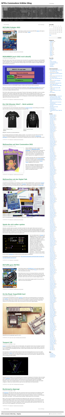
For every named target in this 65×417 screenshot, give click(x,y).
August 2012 (52, 259)
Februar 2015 (52, 224)
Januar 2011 (52, 282)
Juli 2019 (51, 161)
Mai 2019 (51, 163)
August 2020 (52, 145)
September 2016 (52, 201)
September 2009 (52, 301)
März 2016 (51, 208)
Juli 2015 (51, 218)
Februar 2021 (52, 138)
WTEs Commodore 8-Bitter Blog (16, 3)
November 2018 (52, 170)
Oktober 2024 (52, 117)
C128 (10, 337)
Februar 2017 (52, 195)
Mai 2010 (51, 291)
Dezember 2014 (52, 226)
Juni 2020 (51, 148)
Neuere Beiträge (41, 24)
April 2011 (51, 278)
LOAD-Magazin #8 (53, 109)
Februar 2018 (52, 181)
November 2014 (52, 227)
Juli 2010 (51, 289)
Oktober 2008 (52, 314)
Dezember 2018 (52, 169)
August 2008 (52, 316)
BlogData (7, 20)
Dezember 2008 (52, 311)
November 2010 (52, 284)
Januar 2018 (52, 182)
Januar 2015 (52, 225)
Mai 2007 (51, 334)
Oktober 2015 (52, 214)
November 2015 (52, 213)
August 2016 (52, 202)
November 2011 (52, 270)
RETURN (30, 268)
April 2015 (51, 221)
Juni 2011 (51, 276)
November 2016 (52, 199)
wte (14, 29)
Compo (51, 47)
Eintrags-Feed (52, 354)
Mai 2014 (51, 234)
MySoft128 (52, 66)
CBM (51, 45)
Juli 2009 (51, 303)
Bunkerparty (11, 254)
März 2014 (51, 237)
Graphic (51, 49)
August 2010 (52, 288)
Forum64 (38, 158)
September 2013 (52, 244)
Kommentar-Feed (53, 355)
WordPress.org (52, 356)
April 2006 (51, 348)
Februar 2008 (52, 323)
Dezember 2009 (52, 297)
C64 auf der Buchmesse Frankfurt (55, 98)
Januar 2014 (52, 239)
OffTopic (51, 54)
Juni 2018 (51, 176)
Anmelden (51, 353)
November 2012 (52, 256)
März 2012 (51, 265)
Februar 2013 (52, 252)
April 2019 (51, 164)
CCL (50, 60)
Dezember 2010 (52, 283)
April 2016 (51, 207)
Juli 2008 (51, 317)
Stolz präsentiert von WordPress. (56, 413)
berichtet (42, 158)
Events (51, 48)
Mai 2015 (51, 220)
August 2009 (52, 302)
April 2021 (51, 136)
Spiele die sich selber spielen (14, 224)
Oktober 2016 (52, 200)
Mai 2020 (51, 149)
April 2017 (51, 193)
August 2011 (52, 273)
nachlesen (6, 298)
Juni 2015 (51, 219)
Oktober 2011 (52, 271)
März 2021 (51, 137)
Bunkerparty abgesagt (11, 389)
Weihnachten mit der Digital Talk (15, 179)
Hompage (42, 182)
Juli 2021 (51, 132)
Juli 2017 (51, 189)
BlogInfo (11, 20)
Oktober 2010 (52, 285)
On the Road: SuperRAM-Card (14, 294)
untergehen (24, 184)
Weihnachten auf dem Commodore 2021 (18, 144)
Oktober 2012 (52, 257)
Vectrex (10, 353)
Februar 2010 (52, 295)
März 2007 (51, 336)
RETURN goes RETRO (11, 265)
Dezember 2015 (52, 212)
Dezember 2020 (52, 141)
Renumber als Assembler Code (35, 87)
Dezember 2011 (52, 269)
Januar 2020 (52, 154)
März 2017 (51, 194)
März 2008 (51, 322)
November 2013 (52, 241)
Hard (14, 337)
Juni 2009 (51, 304)
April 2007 (51, 335)
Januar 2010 (52, 296)
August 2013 (52, 245)
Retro (35, 269)
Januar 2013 (52, 253)
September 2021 (52, 130)
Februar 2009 (52, 309)
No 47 (33, 268)
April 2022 (51, 122)
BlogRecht (17, 20)
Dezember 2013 (52, 240)
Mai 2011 (51, 277)
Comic (51, 46)
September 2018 (52, 173)
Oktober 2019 (52, 157)
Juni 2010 (51, 290)
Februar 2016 (52, 209)
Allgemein (11, 51)
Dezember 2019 (52, 155)
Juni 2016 (51, 205)
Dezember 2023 (52, 118)
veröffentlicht (8, 378)
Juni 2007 (51, 333)
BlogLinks (22, 20)
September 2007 (52, 329)
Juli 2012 (51, 260)
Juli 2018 (51, 175)
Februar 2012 (52, 266)
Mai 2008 (51, 320)
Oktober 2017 (52, 186)
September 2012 (52, 258)
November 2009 (52, 298)
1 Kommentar (16, 260)
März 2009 (51, 308)
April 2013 (51, 250)
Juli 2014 (51, 232)
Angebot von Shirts (29, 107)
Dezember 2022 (52, 119)
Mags (51, 52)
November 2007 (52, 327)
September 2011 (52, 272)
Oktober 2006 (52, 342)
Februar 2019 (52, 167)
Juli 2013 (51, 246)
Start (3, 20)
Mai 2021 (51, 135)
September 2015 (52, 215)
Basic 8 (54, 92)
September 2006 (52, 343)
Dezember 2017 (52, 183)
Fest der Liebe (40, 185)
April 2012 (51, 264)
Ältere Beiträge (6, 24)
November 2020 (52, 142)
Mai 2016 (51, 206)
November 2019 (52, 156)
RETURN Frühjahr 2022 (11, 27)
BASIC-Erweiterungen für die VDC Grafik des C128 (56, 73)
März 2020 (51, 151)
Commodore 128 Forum (54, 62)
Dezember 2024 (52, 116)
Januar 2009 (52, 310)
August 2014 (52, 231)
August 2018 (52, 174)
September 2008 (52, 315)
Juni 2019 (51, 162)
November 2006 (52, 341)
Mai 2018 (51, 177)
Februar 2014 (52, 238)
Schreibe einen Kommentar (18, 51)
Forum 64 (51, 65)
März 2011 (51, 279)
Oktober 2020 (52, 143)
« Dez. (50, 35)
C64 (12, 337)
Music (51, 53)
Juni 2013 (51, 247)
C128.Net (51, 59)
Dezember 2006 (52, 340)
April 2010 (51, 292)
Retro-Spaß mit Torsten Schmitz (55, 97)
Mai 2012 (51, 263)
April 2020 (51, 150)
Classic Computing (53, 61)
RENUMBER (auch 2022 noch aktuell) (17, 56)
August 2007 (52, 330)
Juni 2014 (51, 233)
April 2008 (51, 321)
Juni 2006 (51, 346)
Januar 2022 (52, 125)
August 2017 (52, 188)
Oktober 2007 (52, 328)
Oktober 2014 (52, 228)
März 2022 (51, 123)
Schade (29, 32)
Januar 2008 (52, 324)
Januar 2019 (52, 168)
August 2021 (52, 131)
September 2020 (52, 144)
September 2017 (52, 187)
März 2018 (51, 180)
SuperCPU (20, 297)
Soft (12, 384)
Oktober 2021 (52, 129)
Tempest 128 (7, 342)
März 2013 (51, 251)
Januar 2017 (52, 196)
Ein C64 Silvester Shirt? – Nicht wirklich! (18, 104)
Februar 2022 (52, 124)
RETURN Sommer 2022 (54, 106)
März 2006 (51, 349)
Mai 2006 (51, 347)
